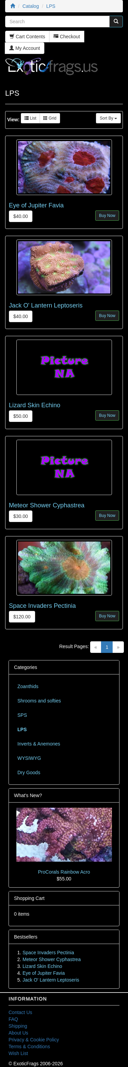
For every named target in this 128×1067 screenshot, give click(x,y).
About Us (18, 1033)
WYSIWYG (29, 758)
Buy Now (107, 215)
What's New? (28, 795)
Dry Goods (28, 772)
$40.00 (20, 216)
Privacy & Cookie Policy (34, 1039)
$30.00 (20, 516)
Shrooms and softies (39, 700)
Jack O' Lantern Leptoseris (46, 305)
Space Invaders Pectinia (42, 605)
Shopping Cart (29, 898)
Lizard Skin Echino (34, 405)
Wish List (18, 1053)
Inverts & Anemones (38, 744)
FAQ (13, 1019)
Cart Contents (27, 36)
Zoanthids (27, 686)
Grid (49, 118)
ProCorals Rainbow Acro (64, 872)
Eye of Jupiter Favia (36, 205)
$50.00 (20, 416)
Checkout (67, 36)
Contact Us (20, 1012)
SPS (22, 715)
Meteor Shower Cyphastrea (46, 505)
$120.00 (22, 616)
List (30, 118)
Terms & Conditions (29, 1046)
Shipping (18, 1026)
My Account (24, 48)
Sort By (108, 118)
